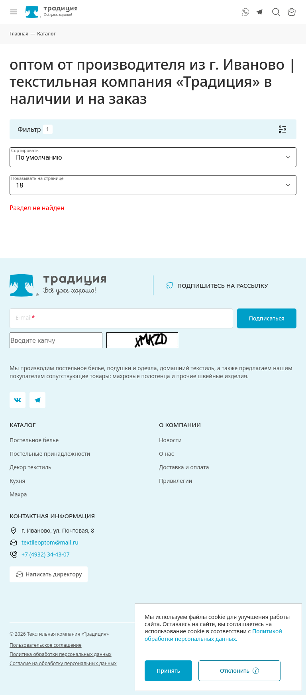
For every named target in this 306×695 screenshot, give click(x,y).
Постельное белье (34, 440)
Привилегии (175, 480)
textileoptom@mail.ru (50, 542)
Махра (18, 494)
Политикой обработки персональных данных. (213, 634)
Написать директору (49, 574)
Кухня (18, 480)
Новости (170, 440)
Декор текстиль (30, 467)
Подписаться (266, 318)
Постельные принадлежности (50, 453)
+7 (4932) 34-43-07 (46, 554)
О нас (166, 453)
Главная (19, 33)
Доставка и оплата (184, 467)
